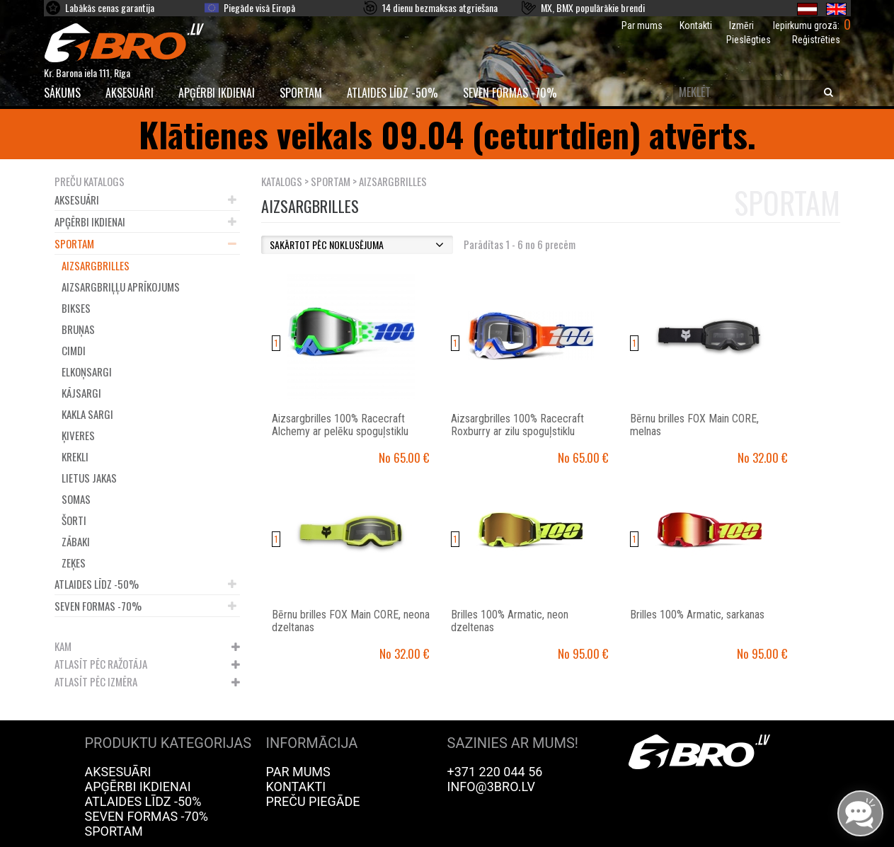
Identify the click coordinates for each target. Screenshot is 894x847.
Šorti (74, 520)
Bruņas (78, 329)
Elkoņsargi (87, 371)
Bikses (76, 308)
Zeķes (74, 562)
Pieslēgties (748, 39)
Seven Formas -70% (510, 92)
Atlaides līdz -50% (392, 92)
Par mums (642, 25)
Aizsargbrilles (96, 265)
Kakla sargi (87, 414)
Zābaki (76, 541)
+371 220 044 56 (495, 771)
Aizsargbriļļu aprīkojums (121, 286)
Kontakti (696, 25)
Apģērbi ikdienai (216, 92)
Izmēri (741, 25)
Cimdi (74, 350)
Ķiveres (78, 435)
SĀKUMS (62, 92)
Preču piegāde (313, 801)
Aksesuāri (129, 92)
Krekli (75, 456)
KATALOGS (281, 181)
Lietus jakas (89, 477)
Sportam (301, 92)
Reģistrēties (816, 39)
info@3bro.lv (491, 786)
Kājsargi (81, 393)
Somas (76, 499)
